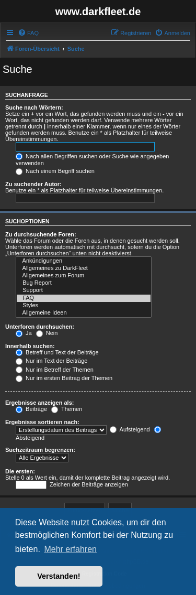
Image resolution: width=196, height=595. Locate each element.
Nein (47, 333)
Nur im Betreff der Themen (55, 369)
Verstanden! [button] (58, 576)
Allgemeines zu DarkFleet (84, 268)
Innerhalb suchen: (30, 346)
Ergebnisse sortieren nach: (42, 422)
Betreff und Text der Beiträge (57, 352)
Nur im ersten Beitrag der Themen (64, 378)
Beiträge (31, 409)
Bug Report (84, 283)
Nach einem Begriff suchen (55, 171)
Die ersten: (20, 471)
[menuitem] (28, 33)
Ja (24, 333)
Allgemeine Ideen (84, 313)
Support (84, 290)
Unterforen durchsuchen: (39, 326)
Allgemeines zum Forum (84, 275)
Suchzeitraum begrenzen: (40, 450)
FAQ (84, 298)
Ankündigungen (84, 261)
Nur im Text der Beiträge (51, 361)
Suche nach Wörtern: (34, 107)
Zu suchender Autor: (33, 184)
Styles (84, 305)
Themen (66, 409)
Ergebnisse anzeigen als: (39, 402)
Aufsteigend (130, 429)
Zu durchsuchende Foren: (40, 234)
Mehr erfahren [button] (70, 549)
